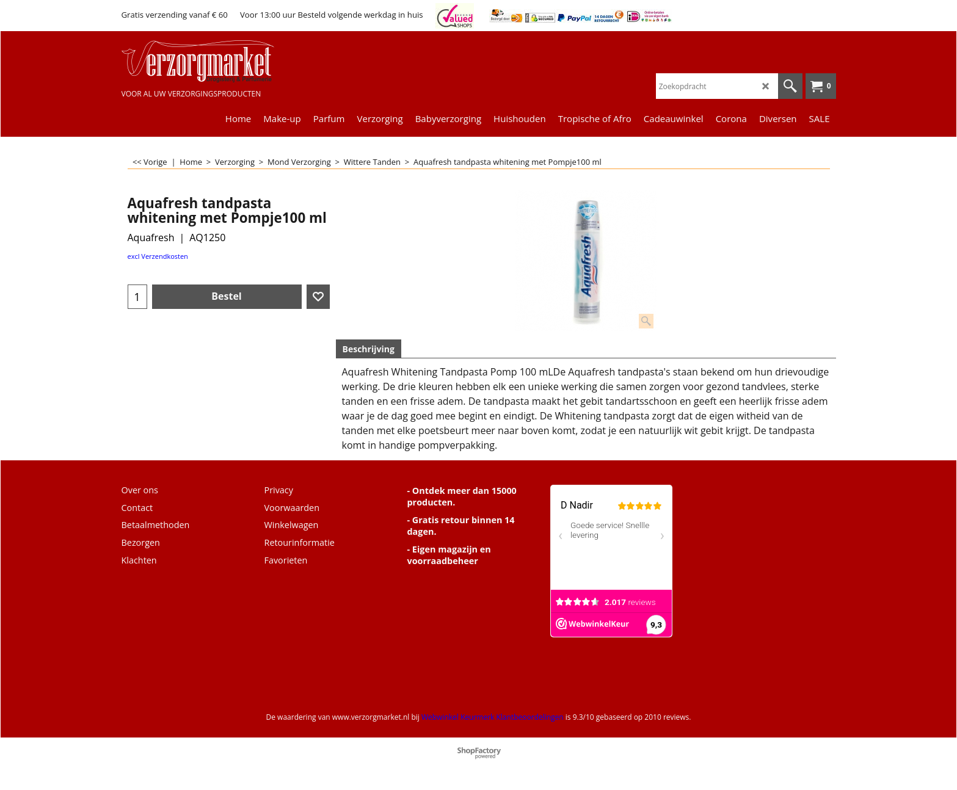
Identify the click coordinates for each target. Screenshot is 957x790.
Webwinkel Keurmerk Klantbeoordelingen (492, 717)
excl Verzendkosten (158, 256)
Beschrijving (369, 349)
